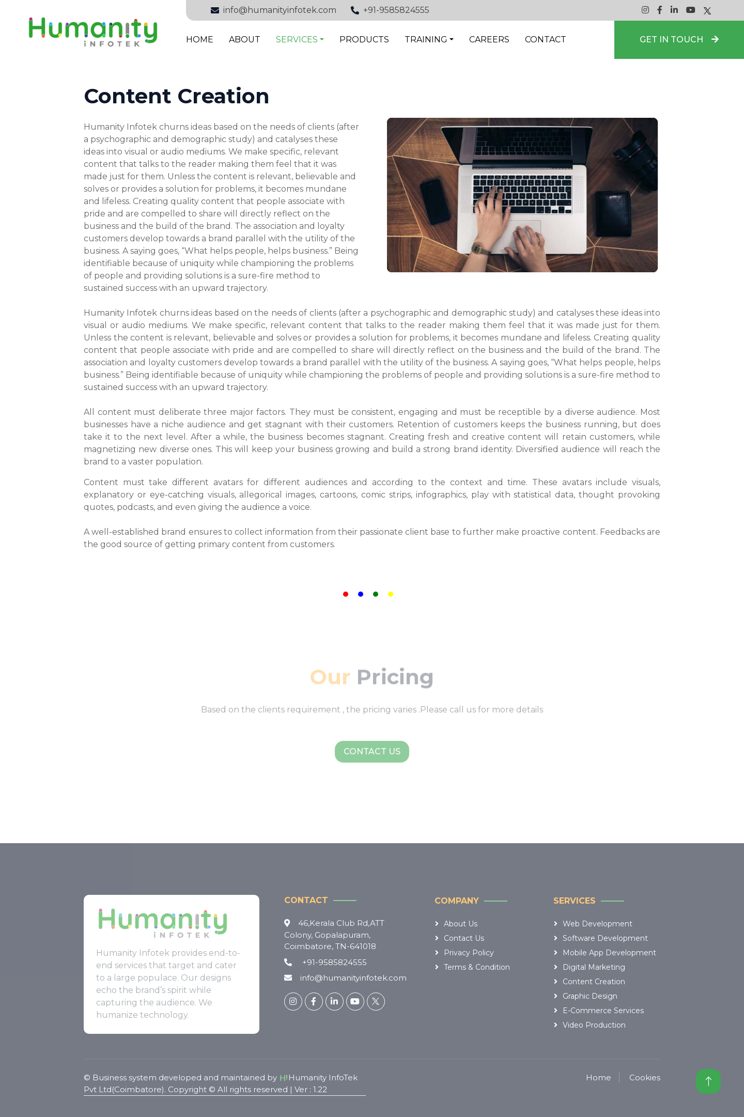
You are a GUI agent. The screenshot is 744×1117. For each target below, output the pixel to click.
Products (364, 39)
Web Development (597, 923)
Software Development (605, 938)
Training (426, 39)
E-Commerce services (603, 1010)
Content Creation (594, 981)
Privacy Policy (469, 952)
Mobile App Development (609, 952)
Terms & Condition (477, 967)
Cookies (644, 1077)
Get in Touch (679, 39)
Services (297, 39)
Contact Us (372, 751)
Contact (545, 39)
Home (199, 39)
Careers (489, 39)
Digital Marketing (594, 967)
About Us (460, 923)
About (244, 39)
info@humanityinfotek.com (279, 10)
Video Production (594, 1025)
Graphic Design (590, 996)
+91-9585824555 (396, 10)
